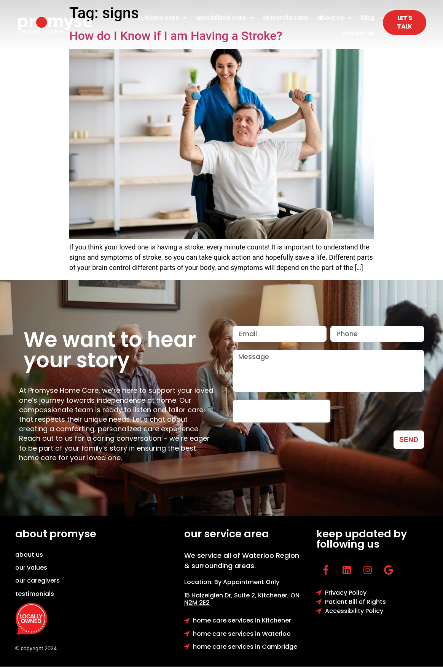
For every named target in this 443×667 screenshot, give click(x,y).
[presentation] (281, 411)
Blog (367, 17)
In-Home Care (161, 17)
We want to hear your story (110, 350)
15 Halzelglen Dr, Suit (221, 595)
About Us (334, 17)
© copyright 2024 (36, 648)
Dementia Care (285, 17)
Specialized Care (224, 17)
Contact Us (357, 33)
